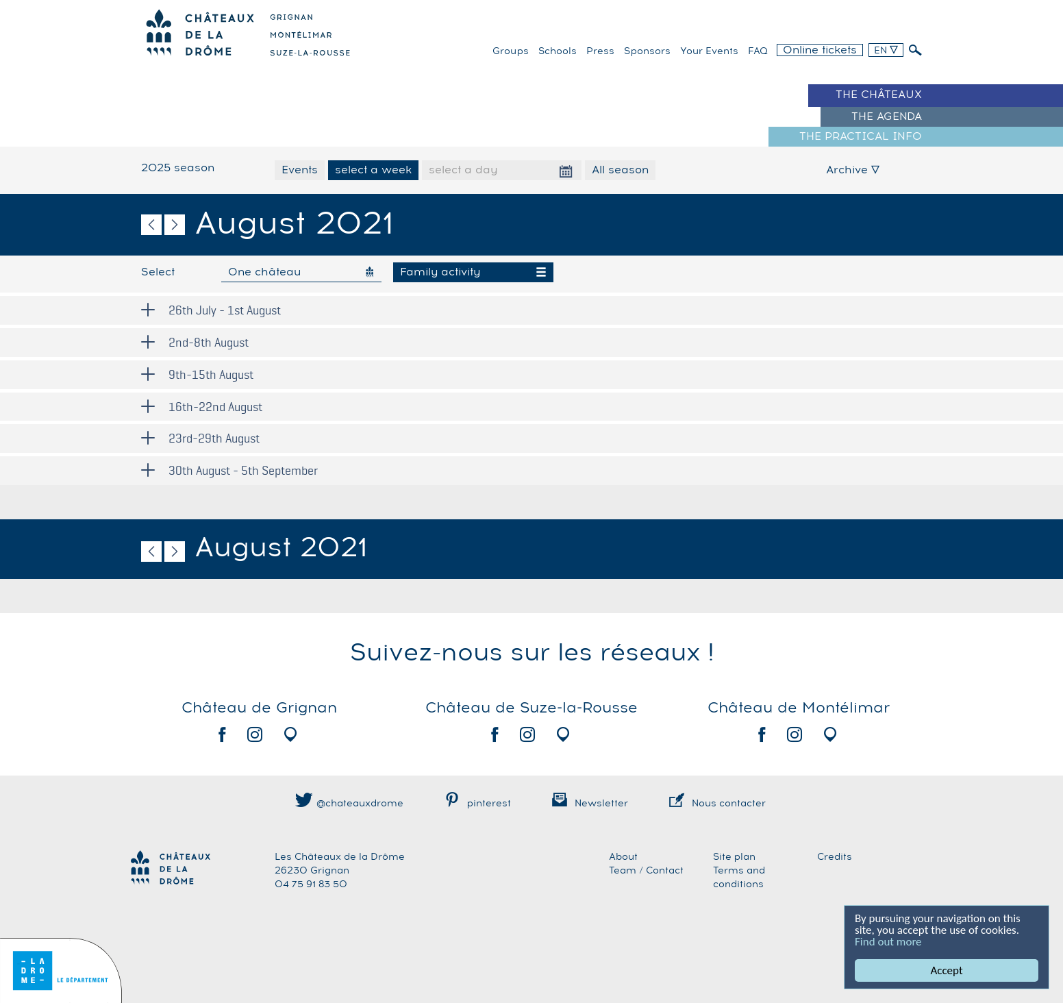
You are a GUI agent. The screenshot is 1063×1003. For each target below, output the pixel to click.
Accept (947, 970)
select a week (373, 169)
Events (300, 169)
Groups (510, 51)
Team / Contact (646, 871)
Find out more (888, 941)
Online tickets (820, 50)
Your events (709, 51)
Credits (834, 857)
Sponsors (647, 51)
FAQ (758, 51)
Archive (852, 169)
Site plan (734, 857)
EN (886, 50)
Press (600, 51)
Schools (557, 51)
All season (620, 169)
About (623, 857)
